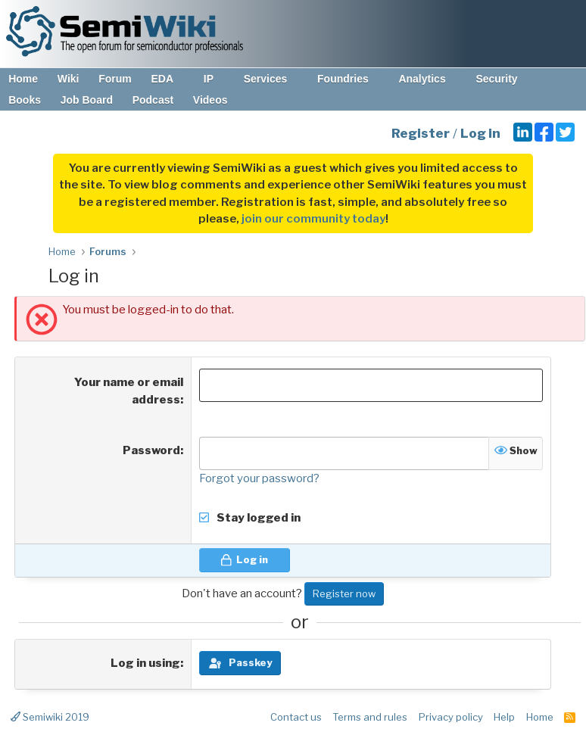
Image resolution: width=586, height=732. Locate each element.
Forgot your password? (259, 478)
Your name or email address (128, 390)
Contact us (296, 717)
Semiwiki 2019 (50, 717)
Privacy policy (451, 717)
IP (216, 79)
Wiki (68, 79)
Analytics (429, 79)
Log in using (145, 663)
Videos (210, 100)
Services (273, 79)
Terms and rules (369, 717)
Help (504, 717)
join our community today (313, 219)
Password (151, 450)
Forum (115, 79)
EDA (169, 79)
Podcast (152, 100)
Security (503, 79)
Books (24, 100)
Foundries (350, 79)
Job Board (87, 100)
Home (23, 79)
